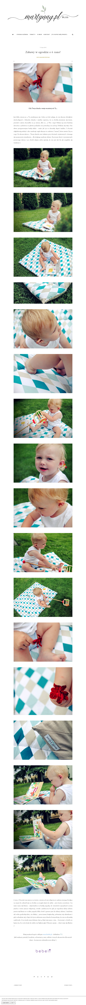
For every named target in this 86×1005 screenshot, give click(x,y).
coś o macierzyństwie (43, 57)
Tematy (32, 34)
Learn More (5, 1002)
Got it (13, 1002)
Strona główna (22, 34)
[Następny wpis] (71, 61)
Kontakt (47, 34)
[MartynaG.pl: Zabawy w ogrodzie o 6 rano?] (43, 15)
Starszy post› (68, 985)
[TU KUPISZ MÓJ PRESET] (59, 34)
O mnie (39, 34)
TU (61, 934)
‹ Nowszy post (18, 985)
